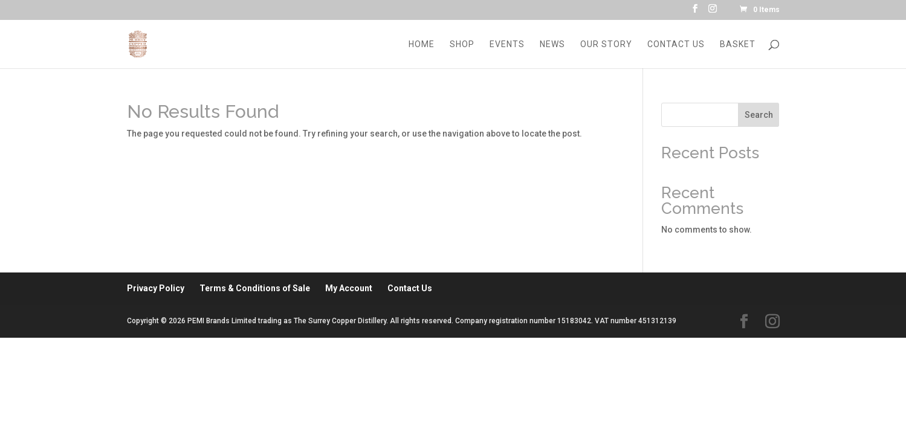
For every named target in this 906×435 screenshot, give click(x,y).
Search (759, 115)
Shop (462, 44)
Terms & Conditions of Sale (254, 288)
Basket (738, 44)
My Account (348, 288)
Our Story (606, 44)
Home (422, 44)
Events (507, 44)
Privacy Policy (155, 288)
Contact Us (676, 44)
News (552, 44)
